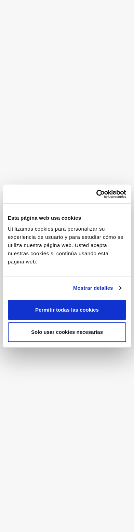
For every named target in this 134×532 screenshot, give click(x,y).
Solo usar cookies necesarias (67, 332)
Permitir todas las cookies (67, 310)
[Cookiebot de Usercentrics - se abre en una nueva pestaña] (96, 194)
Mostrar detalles (93, 288)
